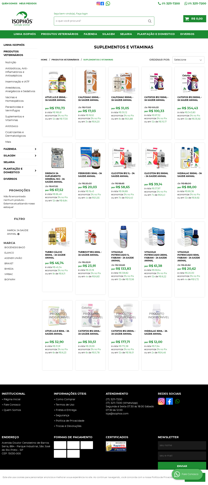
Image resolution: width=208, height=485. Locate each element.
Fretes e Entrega (66, 410)
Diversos (187, 34)
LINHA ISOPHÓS (25, 34)
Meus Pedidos (28, 3)
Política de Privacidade (70, 421)
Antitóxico (11, 126)
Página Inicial (12, 399)
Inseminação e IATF (17, 82)
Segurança (62, 415)
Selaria (126, 34)
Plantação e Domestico (156, 34)
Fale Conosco (12, 405)
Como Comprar (65, 399)
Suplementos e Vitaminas (14, 118)
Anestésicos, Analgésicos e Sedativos (20, 90)
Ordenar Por (159, 60)
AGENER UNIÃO (13, 258)
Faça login (82, 14)
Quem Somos (9, 3)
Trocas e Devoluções (68, 426)
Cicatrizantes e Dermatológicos (15, 134)
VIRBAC (8, 274)
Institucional (13, 393)
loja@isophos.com (117, 413)
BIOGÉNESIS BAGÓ (14, 247)
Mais (8, 142)
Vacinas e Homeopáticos (14, 99)
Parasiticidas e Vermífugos (14, 109)
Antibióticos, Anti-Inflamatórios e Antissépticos (16, 72)
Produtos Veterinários (59, 34)
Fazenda (90, 34)
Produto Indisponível (57, 315)
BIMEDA (9, 269)
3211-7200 (171, 3)
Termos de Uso (65, 405)
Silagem (108, 34)
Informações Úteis (70, 393)
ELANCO (9, 253)
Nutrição (10, 62)
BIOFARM (9, 279)
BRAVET (8, 263)
